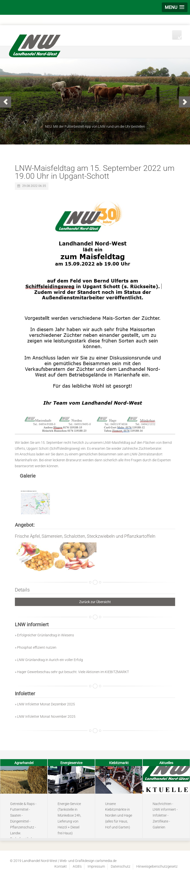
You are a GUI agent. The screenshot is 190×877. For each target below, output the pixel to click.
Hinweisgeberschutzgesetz (157, 866)
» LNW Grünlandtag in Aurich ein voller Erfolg (49, 660)
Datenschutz (120, 866)
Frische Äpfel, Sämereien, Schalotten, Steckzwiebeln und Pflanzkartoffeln (85, 536)
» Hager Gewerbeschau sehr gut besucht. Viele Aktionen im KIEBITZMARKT (72, 672)
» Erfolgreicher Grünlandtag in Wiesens (44, 635)
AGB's (77, 866)
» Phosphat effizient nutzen (35, 647)
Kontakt (60, 866)
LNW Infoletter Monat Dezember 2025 (46, 704)
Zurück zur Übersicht (95, 602)
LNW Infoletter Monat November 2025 (46, 716)
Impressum (96, 866)
